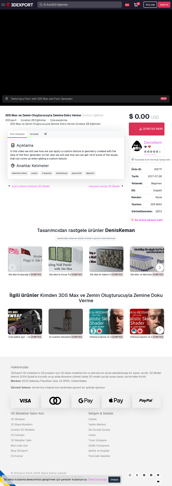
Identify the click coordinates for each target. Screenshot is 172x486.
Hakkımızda (19, 367)
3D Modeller (18, 419)
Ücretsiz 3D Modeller (23, 429)
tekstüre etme (19, 173)
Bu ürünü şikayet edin (149, 220)
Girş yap (150, 4)
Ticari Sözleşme (97, 440)
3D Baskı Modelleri (22, 424)
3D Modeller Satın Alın (27, 413)
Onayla (114, 479)
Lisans (92, 435)
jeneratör (77, 173)
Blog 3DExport (19, 450)
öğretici (90, 173)
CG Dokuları (18, 435)
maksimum (61, 173)
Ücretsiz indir (151, 129)
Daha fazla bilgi (97, 479)
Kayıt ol (164, 4)
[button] (159, 267)
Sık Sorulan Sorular (99, 429)
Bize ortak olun (19, 445)
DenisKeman (155, 142)
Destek (92, 419)
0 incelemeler (152, 153)
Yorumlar (34, 134)
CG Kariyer (17, 456)
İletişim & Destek (100, 413)
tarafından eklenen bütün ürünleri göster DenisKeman (86, 238)
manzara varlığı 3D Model (104, 186)
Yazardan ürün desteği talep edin (147, 159)
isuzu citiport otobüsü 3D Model (31, 186)
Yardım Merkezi (97, 424)
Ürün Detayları (17, 134)
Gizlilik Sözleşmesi (98, 445)
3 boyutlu (47, 173)
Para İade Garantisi (99, 456)
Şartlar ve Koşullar (99, 450)
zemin (34, 173)
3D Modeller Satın (21, 440)
